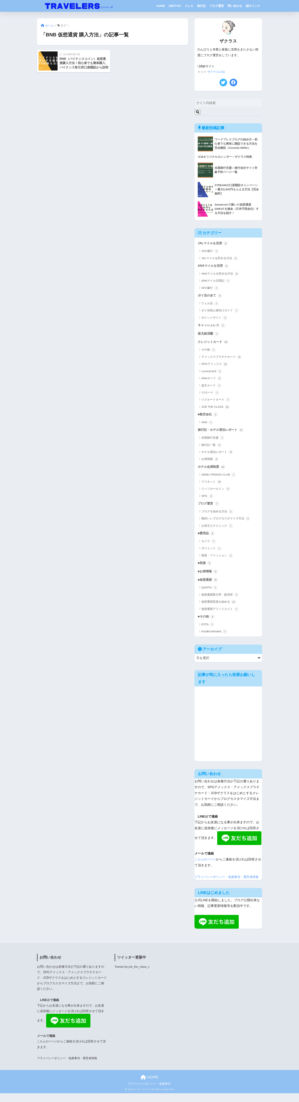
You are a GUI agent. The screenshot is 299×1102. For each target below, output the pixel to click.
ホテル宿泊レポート (217, 454)
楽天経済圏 (209, 334)
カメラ (208, 543)
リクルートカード (215, 401)
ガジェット (211, 550)
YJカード (210, 394)
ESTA (207, 627)
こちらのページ (206, 862)
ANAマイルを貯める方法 (220, 274)
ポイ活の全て (210, 296)
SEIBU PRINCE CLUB (218, 476)
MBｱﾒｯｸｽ (175, 5)
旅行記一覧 (211, 446)
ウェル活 (210, 304)
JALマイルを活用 (213, 243)
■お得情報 (208, 574)
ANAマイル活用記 (215, 281)
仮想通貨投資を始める (218, 604)
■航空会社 (208, 416)
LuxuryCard (211, 372)
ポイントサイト (214, 318)
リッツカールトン (215, 491)
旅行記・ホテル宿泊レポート (222, 431)
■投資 (205, 565)
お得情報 (210, 461)
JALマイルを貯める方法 (219, 258)
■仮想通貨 (208, 582)
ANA (207, 424)
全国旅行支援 (212, 439)
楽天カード (211, 386)
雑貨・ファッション (217, 558)
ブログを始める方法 (217, 513)
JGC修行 (210, 251)
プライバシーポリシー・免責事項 (149, 1092)
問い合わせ (235, 5)
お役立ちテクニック (217, 528)
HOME (161, 5)
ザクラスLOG (216, 71)
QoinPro (209, 590)
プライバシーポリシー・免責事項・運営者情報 (69, 1066)
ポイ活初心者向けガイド (220, 311)
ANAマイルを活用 (214, 266)
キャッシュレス (212, 326)
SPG (207, 498)
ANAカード (211, 379)
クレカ (189, 5)
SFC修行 (210, 288)
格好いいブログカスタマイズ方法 (225, 520)
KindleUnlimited (214, 634)
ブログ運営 (217, 5)
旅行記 (201, 5)
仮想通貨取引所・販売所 (220, 597)
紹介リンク (253, 5)
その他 (208, 351)
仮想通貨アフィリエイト (220, 611)
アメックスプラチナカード (221, 358)
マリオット (211, 483)
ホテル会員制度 (212, 468)
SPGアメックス (214, 365)
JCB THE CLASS (215, 408)
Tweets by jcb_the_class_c (133, 975)
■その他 (206, 619)
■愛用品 (206, 535)
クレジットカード (214, 343)
